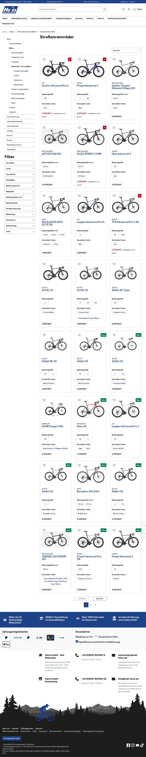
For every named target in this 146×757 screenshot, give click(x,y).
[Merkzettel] (123, 9)
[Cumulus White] (119, 383)
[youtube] (137, 746)
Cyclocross (18, 80)
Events (9, 140)
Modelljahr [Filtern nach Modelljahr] (20, 180)
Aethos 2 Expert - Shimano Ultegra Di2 (123, 86)
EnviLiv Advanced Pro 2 (55, 85)
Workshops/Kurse (14, 145)
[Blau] (80, 108)
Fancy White (118, 448)
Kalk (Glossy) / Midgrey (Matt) (55, 448)
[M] (88, 303)
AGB (34, 731)
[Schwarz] (81, 176)
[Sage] (80, 448)
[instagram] (133, 745)
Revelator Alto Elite (88, 491)
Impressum (43, 731)
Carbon (116, 578)
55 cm (53, 234)
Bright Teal (82, 513)
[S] (80, 235)
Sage (80, 448)
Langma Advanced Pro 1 (125, 426)
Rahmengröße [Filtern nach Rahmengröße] (20, 203)
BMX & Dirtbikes (18, 98)
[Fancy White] (118, 448)
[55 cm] (53, 235)
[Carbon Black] (48, 312)
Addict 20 (47, 491)
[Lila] (45, 108)
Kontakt (15, 728)
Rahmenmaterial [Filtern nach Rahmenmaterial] (20, 186)
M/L (123, 234)
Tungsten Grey (119, 312)
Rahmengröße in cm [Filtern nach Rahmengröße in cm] (20, 197)
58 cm (45, 166)
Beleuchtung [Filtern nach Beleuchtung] (20, 226)
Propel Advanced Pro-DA (89, 557)
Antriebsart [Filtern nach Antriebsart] (20, 220)
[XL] (88, 98)
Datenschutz (25, 731)
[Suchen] (104, 9)
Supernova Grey (85, 578)
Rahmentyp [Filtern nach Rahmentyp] (20, 214)
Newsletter (11, 149)
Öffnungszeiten (27, 728)
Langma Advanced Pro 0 (90, 222)
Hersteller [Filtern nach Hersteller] (20, 163)
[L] (80, 98)
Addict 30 (117, 491)
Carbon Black (48, 312)
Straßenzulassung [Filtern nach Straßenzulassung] (20, 208)
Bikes (11, 48)
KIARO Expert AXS (52, 426)
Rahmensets (18, 84)
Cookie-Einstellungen (72, 731)
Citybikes (15, 62)
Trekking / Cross (17, 57)
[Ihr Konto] (129, 9)
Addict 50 (117, 361)
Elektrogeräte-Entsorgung (93, 731)
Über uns (6, 728)
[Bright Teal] (82, 513)
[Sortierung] (126, 50)
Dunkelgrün (48, 176)
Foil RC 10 (47, 290)
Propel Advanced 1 (87, 85)
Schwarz (81, 176)
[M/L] (123, 235)
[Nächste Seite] (99, 599)
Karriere (39, 728)
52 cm (80, 166)
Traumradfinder (15, 43)
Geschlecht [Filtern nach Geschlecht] (20, 174)
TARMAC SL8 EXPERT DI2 (54, 557)
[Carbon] (116, 578)
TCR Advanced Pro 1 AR (125, 222)
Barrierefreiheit (56, 731)
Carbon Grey (84, 312)
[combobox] (70, 9)
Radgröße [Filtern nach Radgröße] (20, 191)
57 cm (62, 234)
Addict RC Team (121, 290)
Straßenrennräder (21, 71)
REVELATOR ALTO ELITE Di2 (52, 223)
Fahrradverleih (12, 126)
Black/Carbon (48, 383)
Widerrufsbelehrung (10, 731)
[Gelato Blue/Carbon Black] (88, 318)
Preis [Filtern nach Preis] (20, 231)
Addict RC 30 (49, 361)
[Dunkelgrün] (48, 176)
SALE (13, 103)
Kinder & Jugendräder (20, 89)
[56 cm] (115, 98)
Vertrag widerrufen (12, 738)
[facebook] (128, 745)
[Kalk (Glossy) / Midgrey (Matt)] (55, 448)
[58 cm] (45, 166)
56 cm (115, 98)
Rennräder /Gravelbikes (21, 66)
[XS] (45, 98)
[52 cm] (80, 166)
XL (88, 98)
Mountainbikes (17, 53)
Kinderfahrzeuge (18, 94)
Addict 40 (82, 361)
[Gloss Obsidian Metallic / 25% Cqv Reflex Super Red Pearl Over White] (55, 581)
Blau (80, 108)
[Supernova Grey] (85, 578)
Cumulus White (119, 383)
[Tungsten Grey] (119, 312)
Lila (45, 108)
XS (45, 98)
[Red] (88, 448)
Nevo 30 (81, 426)
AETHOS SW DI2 (51, 154)
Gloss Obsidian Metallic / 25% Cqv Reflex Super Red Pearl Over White (56, 581)
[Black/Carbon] (49, 383)
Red (88, 448)
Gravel (16, 75)
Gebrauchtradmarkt (15, 121)
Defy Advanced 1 (121, 154)
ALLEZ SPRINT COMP (89, 154)
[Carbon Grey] (83, 312)
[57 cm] (62, 235)
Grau (115, 108)
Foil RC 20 (82, 290)
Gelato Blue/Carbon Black (88, 318)
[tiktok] (142, 745)
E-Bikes (12, 107)
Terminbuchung (13, 117)
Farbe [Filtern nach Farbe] (20, 168)
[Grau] (115, 108)
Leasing (10, 131)
